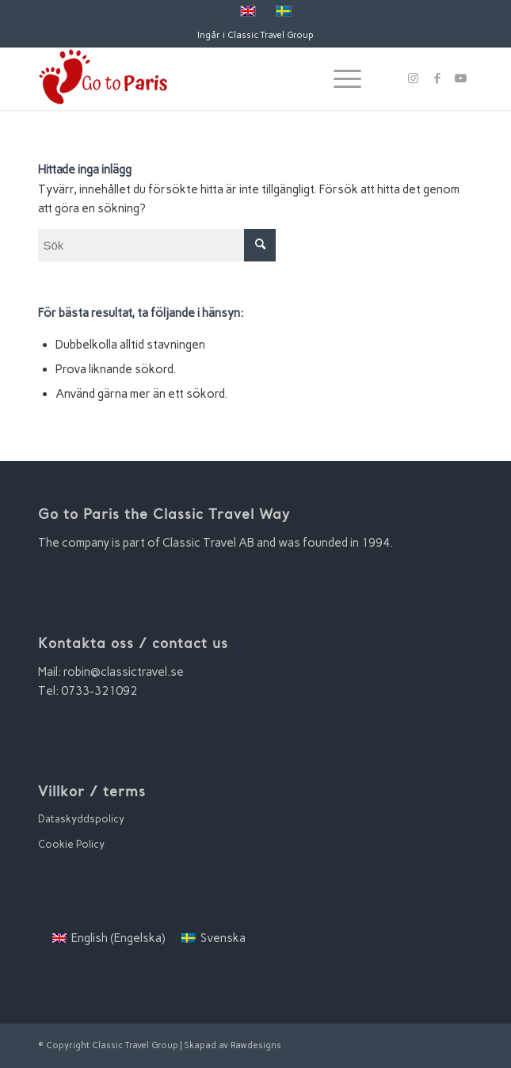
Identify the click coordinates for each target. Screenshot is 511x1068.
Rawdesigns (256, 1045)
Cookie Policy (71, 844)
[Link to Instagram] (413, 78)
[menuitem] (109, 938)
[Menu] (339, 78)
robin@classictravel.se (123, 672)
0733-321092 (99, 691)
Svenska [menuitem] (223, 938)
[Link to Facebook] (437, 78)
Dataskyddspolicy (81, 819)
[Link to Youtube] (461, 78)
